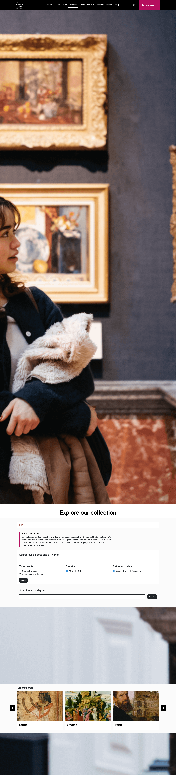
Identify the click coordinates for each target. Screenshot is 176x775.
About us (90, 5)
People (118, 724)
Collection (73, 5)
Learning (81, 5)
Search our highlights (32, 590)
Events (64, 5)
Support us (100, 5)
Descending (121, 571)
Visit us (57, 5)
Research (109, 5)
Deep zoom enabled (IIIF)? (33, 574)
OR (79, 571)
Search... (152, 597)
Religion (23, 724)
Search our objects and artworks (39, 554)
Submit (23, 580)
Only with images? (30, 571)
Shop (117, 5)
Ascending (136, 571)
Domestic (72, 724)
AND (71, 571)
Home (50, 4)
